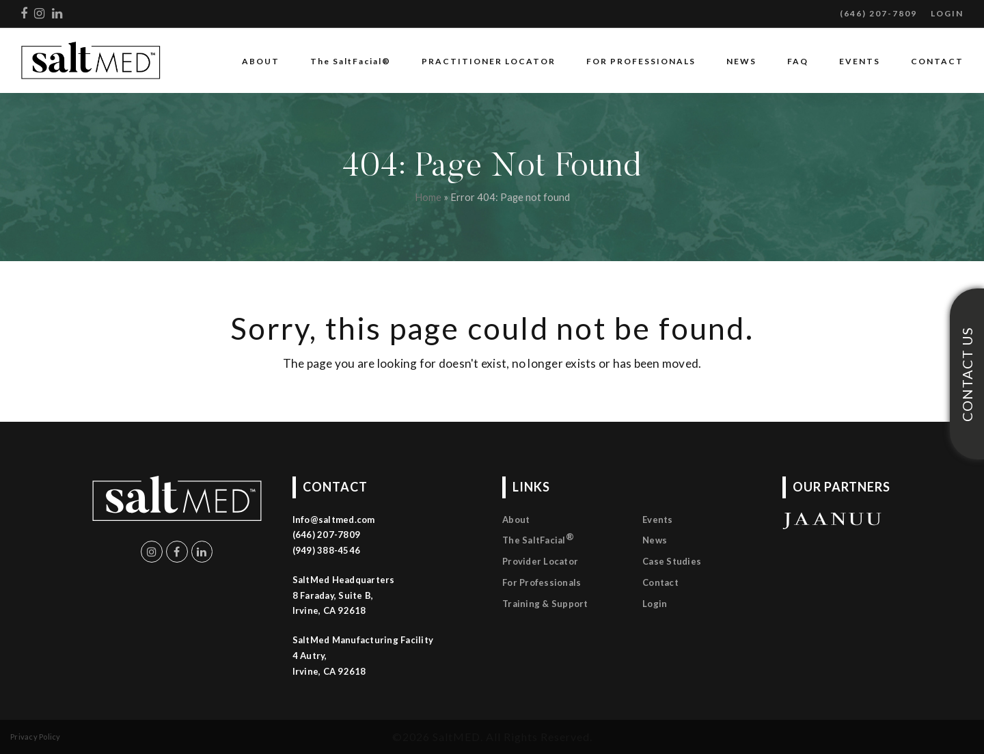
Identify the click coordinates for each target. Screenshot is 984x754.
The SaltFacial (538, 538)
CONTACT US (967, 373)
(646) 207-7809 (878, 13)
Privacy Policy (35, 736)
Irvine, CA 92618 (329, 671)
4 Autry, (309, 655)
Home (428, 197)
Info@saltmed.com (333, 519)
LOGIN (947, 13)
